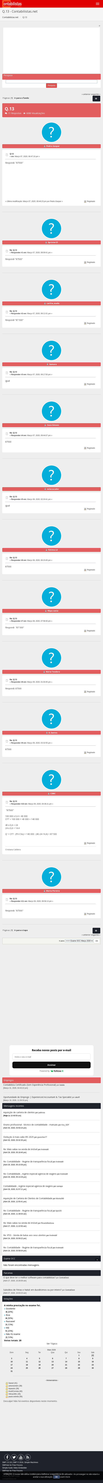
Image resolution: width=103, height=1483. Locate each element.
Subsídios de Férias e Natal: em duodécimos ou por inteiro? (32, 1289)
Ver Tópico (52, 1343)
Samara (53, 364)
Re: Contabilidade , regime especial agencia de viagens (29, 1173)
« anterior (86, 94)
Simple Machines (31, 1462)
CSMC (53, 793)
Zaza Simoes (53, 425)
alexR (77, 1097)
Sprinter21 (53, 242)
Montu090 (60, 1198)
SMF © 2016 (18, 1462)
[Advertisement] (51, 50)
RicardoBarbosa (47, 1223)
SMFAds (5, 1465)
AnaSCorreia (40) (15, 1391)
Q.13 (12, 154)
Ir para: (61, 941)
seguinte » (95, 94)
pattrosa (42, 1113)
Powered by (51, 1071)
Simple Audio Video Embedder (14, 1468)
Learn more (65, 1477)
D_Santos (53, 732)
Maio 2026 (51, 1350)
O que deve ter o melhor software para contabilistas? (29, 1277)
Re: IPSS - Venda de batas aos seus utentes (24, 1235)
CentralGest (64, 1278)
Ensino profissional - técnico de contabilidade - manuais (30, 1124)
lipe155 (59, 1211)
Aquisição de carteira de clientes (19, 1112)
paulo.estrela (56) (15, 1397)
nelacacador (53, 489)
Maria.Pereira (53, 891)
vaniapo (60, 1186)
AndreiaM (45, 1149)
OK (56, 1477)
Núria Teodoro (53, 671)
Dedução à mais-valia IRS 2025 (18, 1136)
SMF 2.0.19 (7, 1462)
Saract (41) (12, 1383)
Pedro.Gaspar (53, 146)
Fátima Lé (53, 550)
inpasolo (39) (13, 1388)
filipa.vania (53, 611)
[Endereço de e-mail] (51, 1056)
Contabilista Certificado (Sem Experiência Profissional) (29, 1084)
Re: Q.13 (13, 250)
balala (62, 1085)
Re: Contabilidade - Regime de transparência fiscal (27, 1161)
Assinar (51, 1065)
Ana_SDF (65, 1125)
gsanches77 (42, 1137)
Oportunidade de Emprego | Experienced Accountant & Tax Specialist (37, 1097)
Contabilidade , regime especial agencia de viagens (28, 1186)
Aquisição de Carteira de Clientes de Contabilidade (27, 1198)
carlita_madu (53, 303)
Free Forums (17, 1465)
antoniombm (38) (15, 1386)
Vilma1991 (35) (14, 1394)
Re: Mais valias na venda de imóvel (20, 1149)
